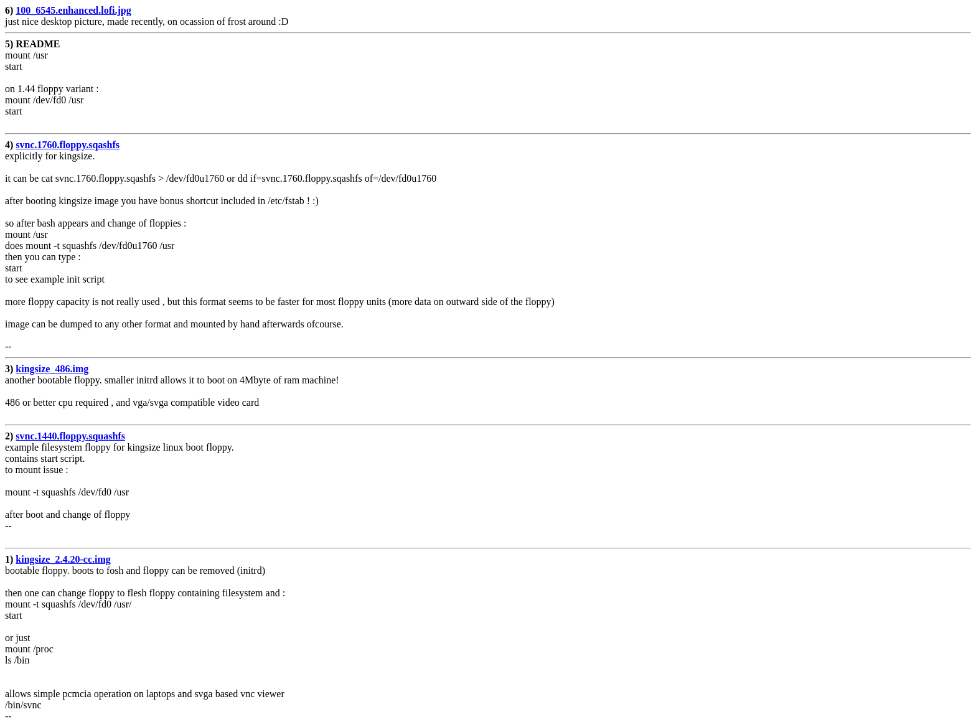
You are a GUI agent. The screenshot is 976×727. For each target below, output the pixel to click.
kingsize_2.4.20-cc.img (63, 559)
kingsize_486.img (52, 369)
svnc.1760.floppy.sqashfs (68, 144)
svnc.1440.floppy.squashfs (70, 436)
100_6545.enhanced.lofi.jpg (73, 10)
